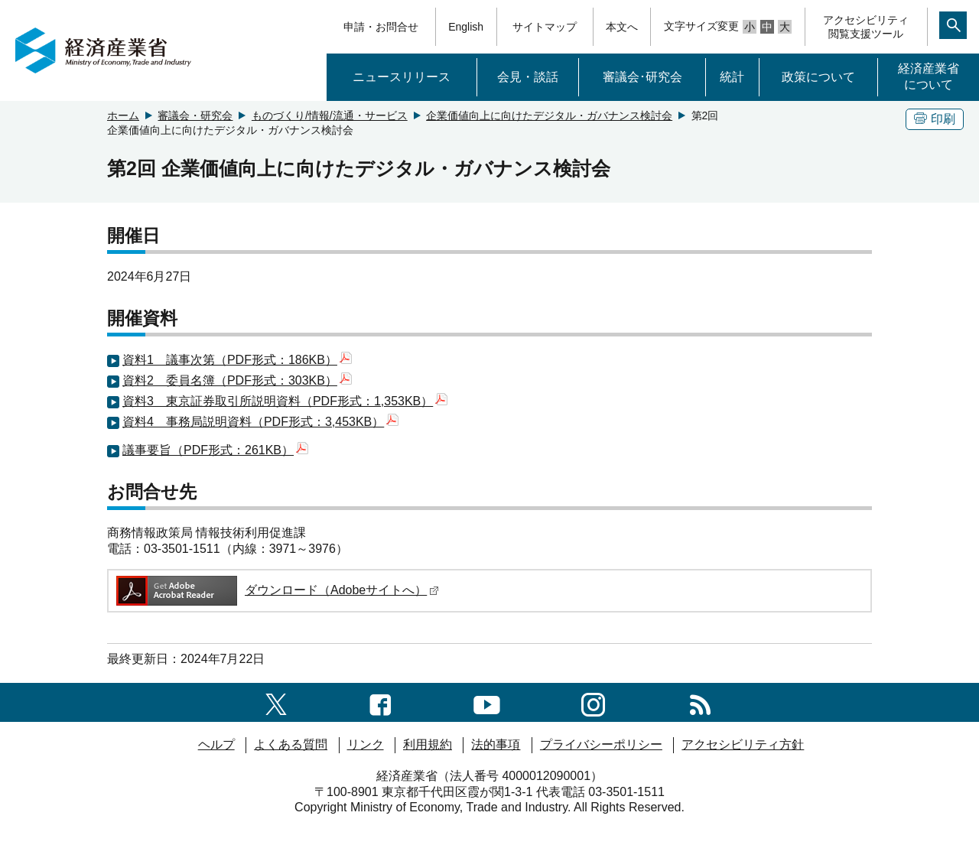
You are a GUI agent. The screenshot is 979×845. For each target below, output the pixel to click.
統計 (732, 76)
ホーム (123, 115)
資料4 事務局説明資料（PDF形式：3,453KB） (260, 421)
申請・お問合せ (380, 27)
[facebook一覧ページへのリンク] (380, 702)
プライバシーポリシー (601, 744)
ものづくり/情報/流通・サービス (330, 115)
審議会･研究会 (642, 76)
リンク (365, 744)
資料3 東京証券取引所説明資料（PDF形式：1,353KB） (284, 401)
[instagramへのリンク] (593, 702)
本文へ (622, 27)
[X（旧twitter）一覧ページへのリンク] (276, 702)
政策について (818, 76)
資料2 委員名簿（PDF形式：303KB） (237, 380)
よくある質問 (290, 744)
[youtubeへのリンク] (486, 702)
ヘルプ (216, 744)
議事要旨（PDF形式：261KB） (215, 450)
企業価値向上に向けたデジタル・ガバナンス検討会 (549, 115)
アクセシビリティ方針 (742, 744)
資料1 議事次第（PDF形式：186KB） (237, 359)
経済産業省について (928, 76)
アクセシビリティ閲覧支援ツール (866, 27)
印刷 (934, 118)
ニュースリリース (401, 76)
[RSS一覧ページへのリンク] (700, 702)
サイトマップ (544, 27)
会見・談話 (527, 76)
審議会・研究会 (195, 115)
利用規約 (427, 744)
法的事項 (495, 744)
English (465, 27)
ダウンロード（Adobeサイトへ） (276, 589)
